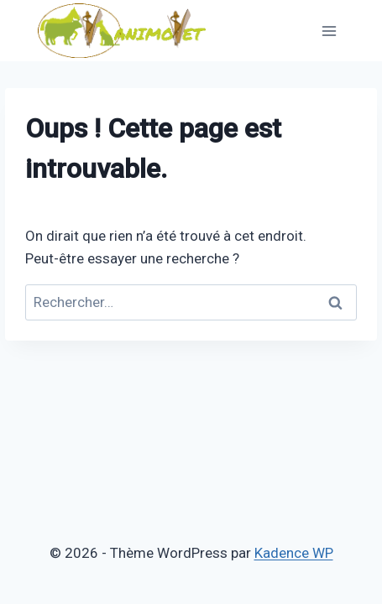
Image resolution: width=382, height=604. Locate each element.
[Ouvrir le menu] (328, 31)
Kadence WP (293, 552)
